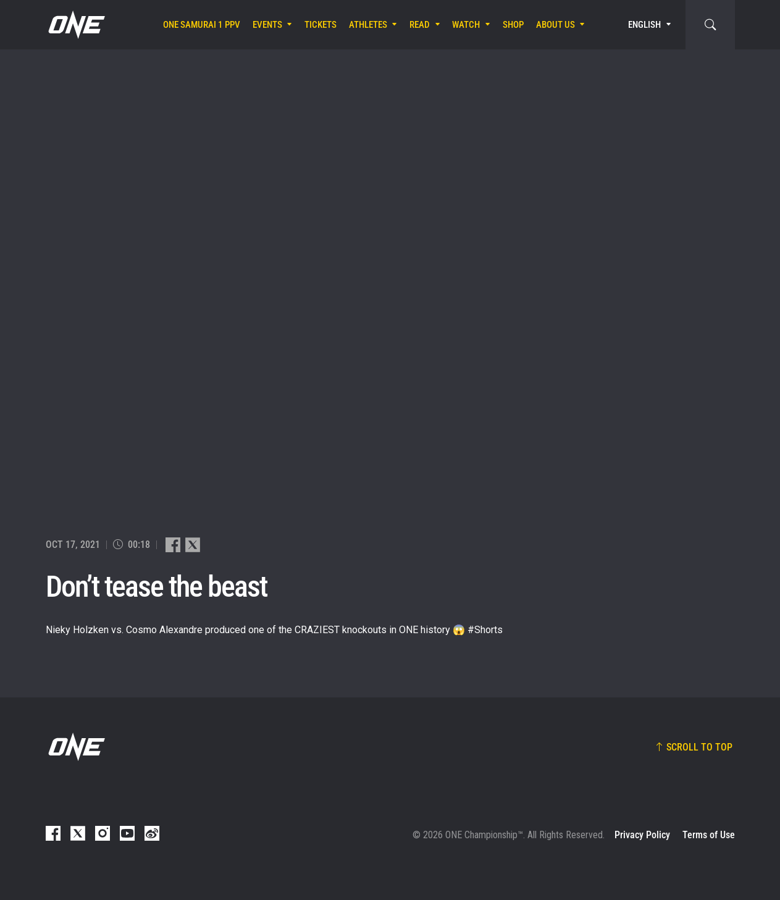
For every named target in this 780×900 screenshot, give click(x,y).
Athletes (368, 24)
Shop (513, 24)
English (644, 24)
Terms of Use (708, 835)
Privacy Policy (642, 835)
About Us (555, 24)
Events (267, 24)
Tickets (320, 24)
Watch (466, 24)
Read (419, 24)
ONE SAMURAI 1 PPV (201, 24)
